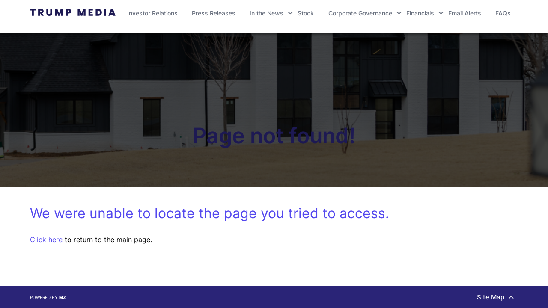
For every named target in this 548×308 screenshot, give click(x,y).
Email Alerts (464, 13)
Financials (420, 13)
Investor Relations (152, 13)
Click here (46, 239)
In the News (266, 13)
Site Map (495, 297)
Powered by (48, 297)
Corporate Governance (360, 13)
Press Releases (213, 13)
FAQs (503, 13)
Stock (306, 13)
